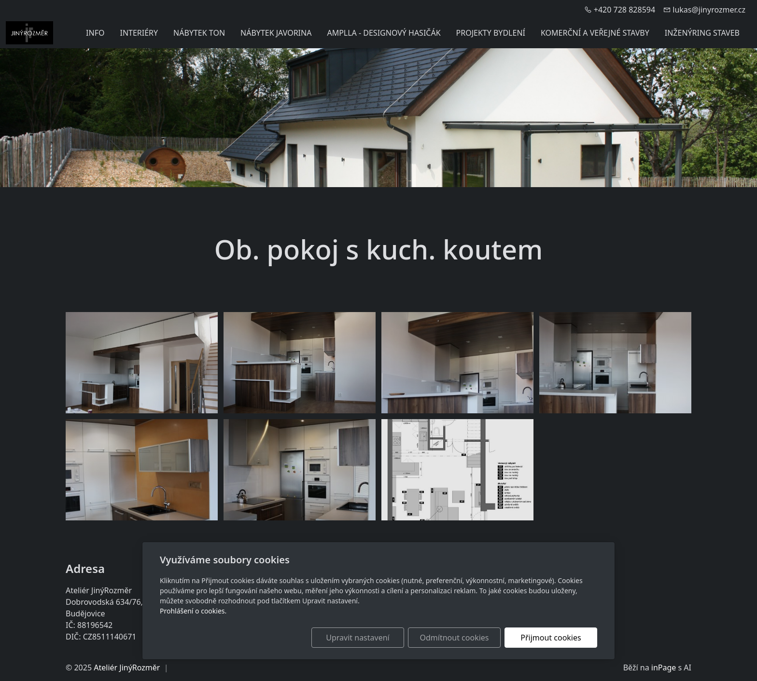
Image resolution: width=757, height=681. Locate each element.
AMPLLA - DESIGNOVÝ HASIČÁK (383, 32)
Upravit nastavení (357, 637)
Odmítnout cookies (454, 637)
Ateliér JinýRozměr (127, 667)
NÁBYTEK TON (199, 32)
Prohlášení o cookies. (193, 610)
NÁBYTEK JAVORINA (275, 32)
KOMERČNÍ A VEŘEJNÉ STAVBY (595, 32)
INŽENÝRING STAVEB (702, 32)
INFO (95, 32)
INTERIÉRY (139, 32)
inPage (663, 667)
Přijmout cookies (550, 637)
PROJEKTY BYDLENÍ (490, 32)
